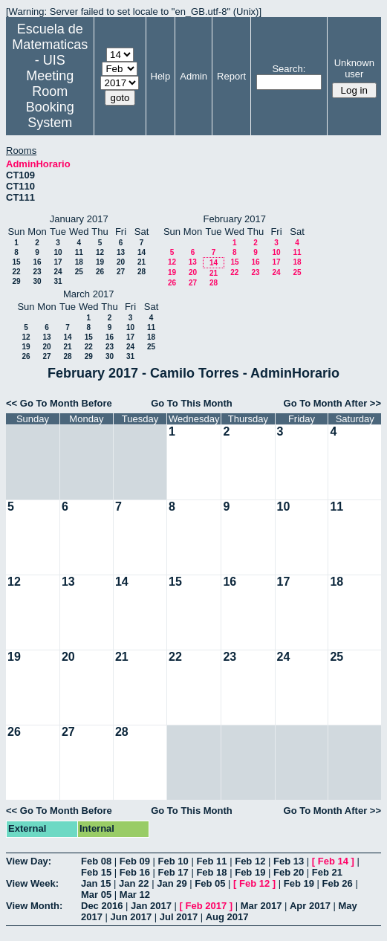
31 (57, 281)
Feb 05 (210, 883)
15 (16, 262)
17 (57, 262)
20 (121, 262)
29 (16, 281)
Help (161, 76)
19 (100, 262)
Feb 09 (135, 861)
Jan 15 (96, 883)
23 (37, 272)
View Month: (34, 905)
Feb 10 (173, 861)
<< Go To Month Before (59, 403)
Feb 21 (327, 872)
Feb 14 (333, 861)
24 (57, 272)
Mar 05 (96, 894)
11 (79, 252)
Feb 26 (337, 883)
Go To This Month (191, 403)
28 (141, 272)
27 (121, 272)
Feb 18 (211, 872)
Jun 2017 (131, 916)
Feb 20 (288, 872)
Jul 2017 (179, 916)
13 (121, 252)
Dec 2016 (102, 905)
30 (37, 281)
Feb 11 (211, 861)
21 (141, 262)
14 (141, 252)
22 (16, 272)
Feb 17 (173, 872)
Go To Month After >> (332, 403)
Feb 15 (96, 872)
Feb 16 (135, 872)
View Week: (32, 883)
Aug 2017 (227, 916)
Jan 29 (171, 883)
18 (79, 262)
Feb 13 (288, 861)
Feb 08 (96, 861)
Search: (288, 68)
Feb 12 (250, 861)
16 (37, 262)
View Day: (28, 861)
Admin (193, 76)
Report (231, 76)
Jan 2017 (151, 905)
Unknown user (354, 68)
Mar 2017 (261, 905)
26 (100, 272)
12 (100, 252)
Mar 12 (135, 894)
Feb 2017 (206, 905)
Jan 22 (134, 883)
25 (79, 272)
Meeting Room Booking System (50, 99)
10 (57, 252)
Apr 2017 (310, 905)
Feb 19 (250, 872)
